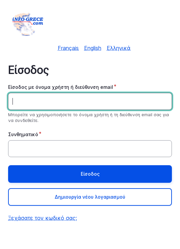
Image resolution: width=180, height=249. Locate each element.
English (92, 48)
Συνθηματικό (23, 134)
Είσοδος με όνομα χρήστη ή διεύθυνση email (60, 87)
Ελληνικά (118, 48)
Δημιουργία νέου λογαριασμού (90, 197)
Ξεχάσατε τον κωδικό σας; (42, 218)
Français (68, 48)
